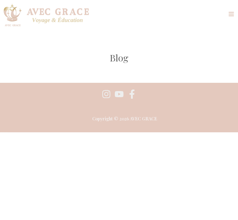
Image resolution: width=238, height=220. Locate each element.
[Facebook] (132, 94)
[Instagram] (106, 94)
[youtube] (119, 94)
